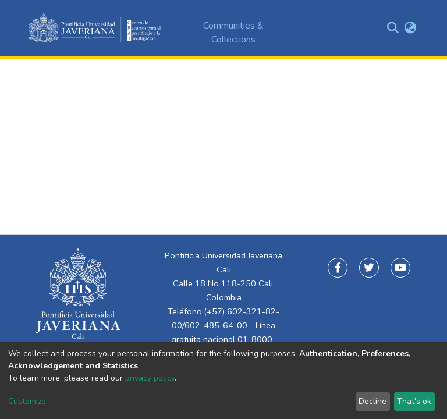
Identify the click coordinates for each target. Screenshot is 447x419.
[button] (410, 28)
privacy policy (150, 378)
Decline (372, 401)
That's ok (414, 401)
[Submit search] (392, 27)
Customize (27, 401)
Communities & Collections (233, 32)
